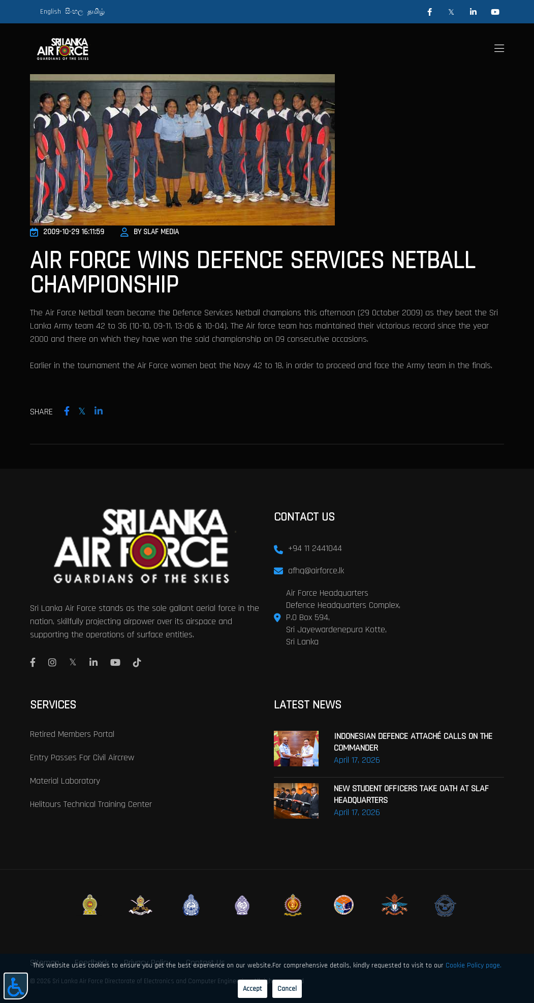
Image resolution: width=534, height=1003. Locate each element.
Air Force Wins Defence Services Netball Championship (252, 273)
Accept (252, 988)
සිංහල (74, 11)
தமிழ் (96, 11)
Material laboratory (65, 781)
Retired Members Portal (72, 734)
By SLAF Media (149, 232)
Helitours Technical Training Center (91, 804)
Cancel (287, 988)
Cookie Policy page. (473, 965)
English (50, 11)
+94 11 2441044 (315, 548)
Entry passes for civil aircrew (82, 757)
